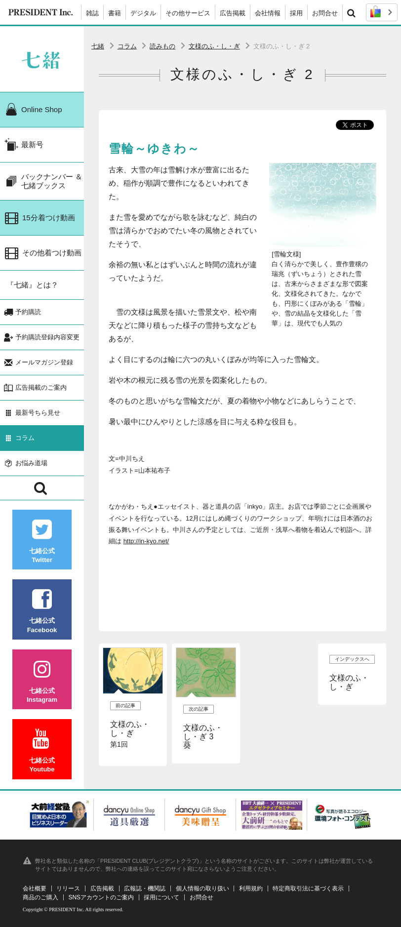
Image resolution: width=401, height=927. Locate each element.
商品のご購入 (40, 897)
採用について (161, 897)
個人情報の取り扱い (202, 888)
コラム (127, 46)
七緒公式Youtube (42, 751)
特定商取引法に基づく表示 (308, 888)
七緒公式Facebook (42, 611)
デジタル (143, 13)
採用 (296, 13)
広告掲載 (232, 13)
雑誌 (92, 13)
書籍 (114, 13)
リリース (68, 888)
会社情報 (268, 13)
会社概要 (34, 888)
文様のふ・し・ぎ (214, 46)
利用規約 (251, 888)
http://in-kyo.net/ (146, 541)
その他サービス (187, 13)
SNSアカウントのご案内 (101, 897)
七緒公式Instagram (42, 681)
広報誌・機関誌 (144, 888)
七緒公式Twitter (42, 542)
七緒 (97, 46)
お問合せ (325, 13)
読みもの (162, 46)
